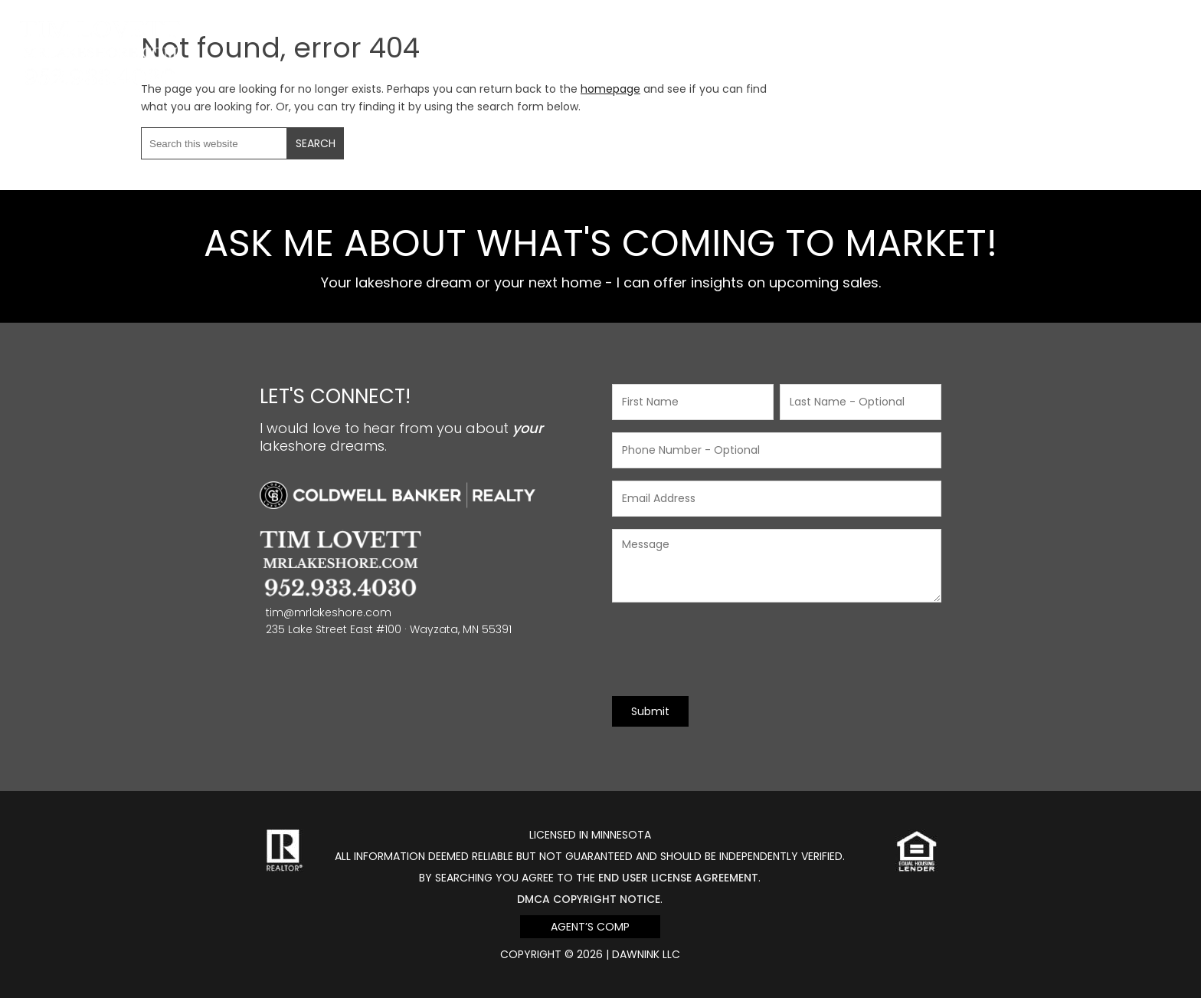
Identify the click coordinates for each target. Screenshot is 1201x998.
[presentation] (728, 649)
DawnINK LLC (646, 954)
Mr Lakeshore (100, 28)
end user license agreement (678, 877)
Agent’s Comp (590, 926)
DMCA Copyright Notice (588, 899)
